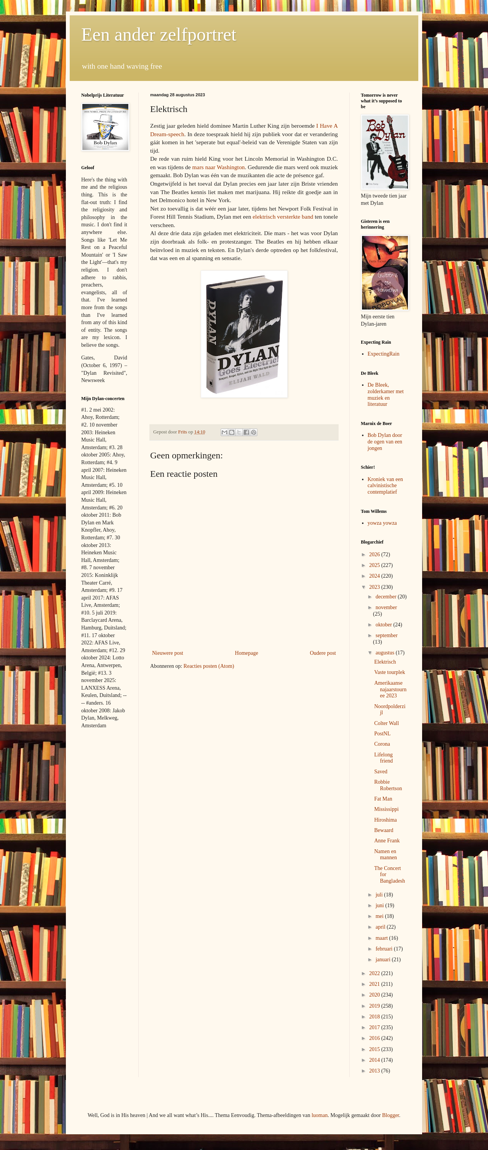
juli (379, 895)
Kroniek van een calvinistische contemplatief (385, 485)
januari (383, 959)
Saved (380, 771)
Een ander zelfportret (158, 34)
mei (380, 916)
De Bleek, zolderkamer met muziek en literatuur (386, 394)
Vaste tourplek (389, 672)
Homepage (246, 653)
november (386, 607)
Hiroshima (385, 820)
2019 (375, 1006)
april (380, 927)
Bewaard (383, 830)
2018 (375, 1017)
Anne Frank (387, 841)
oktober (384, 625)
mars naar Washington (218, 167)
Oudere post (323, 653)
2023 (375, 587)
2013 (375, 1071)
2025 (375, 565)
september (386, 635)
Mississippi (386, 809)
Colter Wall (386, 723)
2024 (375, 576)
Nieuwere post (167, 653)
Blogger (390, 1115)
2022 (375, 973)
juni (380, 905)
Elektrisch (385, 662)
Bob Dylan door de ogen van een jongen (385, 441)
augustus (385, 653)
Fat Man (383, 799)
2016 (375, 1038)
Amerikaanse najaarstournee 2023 (390, 689)
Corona (382, 744)
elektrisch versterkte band (283, 216)
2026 (375, 554)
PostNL (382, 733)
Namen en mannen (385, 854)
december (386, 597)
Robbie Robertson (388, 785)
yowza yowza (382, 523)
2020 (375, 995)
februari (384, 949)
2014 (375, 1060)
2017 (375, 1027)
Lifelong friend (383, 758)
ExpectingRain (384, 354)
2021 (375, 984)
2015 (375, 1049)
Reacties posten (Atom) (208, 666)
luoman (319, 1115)
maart (382, 938)
